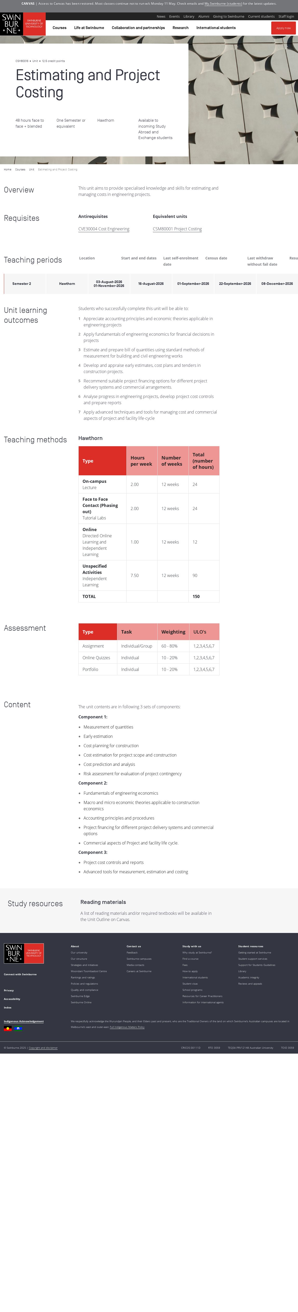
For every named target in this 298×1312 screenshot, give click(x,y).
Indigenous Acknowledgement (24, 1021)
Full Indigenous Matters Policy (127, 1027)
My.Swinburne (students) (223, 3)
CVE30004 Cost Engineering (103, 229)
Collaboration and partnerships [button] (139, 29)
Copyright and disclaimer (43, 1047)
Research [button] (181, 29)
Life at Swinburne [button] (90, 29)
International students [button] (217, 29)
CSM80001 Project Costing (177, 229)
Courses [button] (60, 29)
